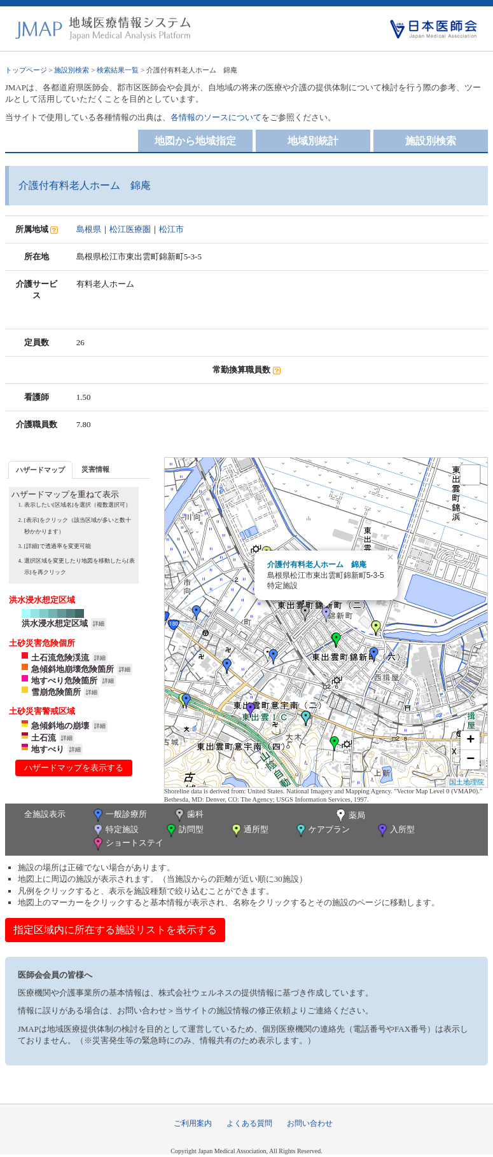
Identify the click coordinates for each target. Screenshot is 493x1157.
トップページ (26, 70)
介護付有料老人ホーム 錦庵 (316, 564)
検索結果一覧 (118, 70)
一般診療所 (119, 815)
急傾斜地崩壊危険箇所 (72, 669)
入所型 (395, 830)
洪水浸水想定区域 (55, 623)
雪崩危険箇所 (56, 692)
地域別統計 (313, 140)
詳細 (98, 623)
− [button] (470, 759)
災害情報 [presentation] (95, 469)
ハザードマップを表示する (73, 767)
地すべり (47, 749)
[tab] (40, 469)
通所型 (248, 830)
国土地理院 (466, 782)
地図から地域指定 (195, 140)
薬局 (349, 816)
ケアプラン (322, 830)
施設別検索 (71, 70)
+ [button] (470, 740)
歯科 (188, 815)
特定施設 (115, 830)
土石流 (43, 738)
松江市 (171, 229)
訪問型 (184, 830)
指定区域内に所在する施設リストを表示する (115, 929)
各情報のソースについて (215, 117)
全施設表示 (45, 814)
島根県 (88, 229)
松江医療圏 (130, 229)
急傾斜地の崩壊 (60, 725)
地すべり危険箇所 (64, 680)
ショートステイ (127, 844)
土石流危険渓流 (60, 657)
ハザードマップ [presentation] (40, 470)
